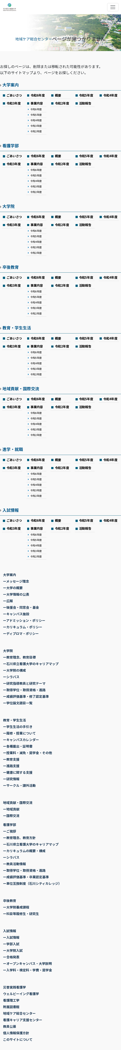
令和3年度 (14, 103)
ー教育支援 (11, 759)
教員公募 (9, 1026)
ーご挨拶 (9, 831)
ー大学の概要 (13, 587)
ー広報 (8, 600)
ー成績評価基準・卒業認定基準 (26, 876)
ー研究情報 (11, 778)
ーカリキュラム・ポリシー (22, 626)
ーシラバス (11, 676)
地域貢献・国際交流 (20, 388)
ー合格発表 (11, 956)
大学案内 (10, 85)
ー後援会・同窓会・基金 (21, 607)
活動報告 (85, 103)
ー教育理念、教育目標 (19, 657)
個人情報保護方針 (16, 1032)
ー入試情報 (11, 937)
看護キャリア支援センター (22, 1019)
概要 (58, 95)
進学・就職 (12, 449)
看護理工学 (11, 1000)
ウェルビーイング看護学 (21, 993)
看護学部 (10, 145)
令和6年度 (38, 95)
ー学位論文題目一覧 (17, 702)
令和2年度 (36, 131)
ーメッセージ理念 (16, 581)
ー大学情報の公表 (16, 594)
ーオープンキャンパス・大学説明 (27, 963)
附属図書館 (11, 1006)
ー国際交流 (11, 815)
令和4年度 (110, 95)
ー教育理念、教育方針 (19, 837)
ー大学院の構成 (14, 670)
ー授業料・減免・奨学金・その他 (27, 752)
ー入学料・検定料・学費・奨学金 (27, 970)
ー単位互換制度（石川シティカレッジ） (32, 883)
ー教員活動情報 (14, 863)
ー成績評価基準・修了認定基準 (26, 696)
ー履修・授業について (19, 733)
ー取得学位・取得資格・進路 (24, 689)
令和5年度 (86, 95)
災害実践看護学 (14, 987)
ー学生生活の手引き (17, 726)
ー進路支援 (11, 765)
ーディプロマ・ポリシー (21, 633)
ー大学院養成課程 (16, 907)
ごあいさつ (14, 95)
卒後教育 (10, 267)
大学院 (8, 206)
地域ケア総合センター (33, 38)
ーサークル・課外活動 (19, 785)
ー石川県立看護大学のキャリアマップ (31, 663)
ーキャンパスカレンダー (21, 739)
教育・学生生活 (16, 328)
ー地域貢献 (11, 809)
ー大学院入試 (13, 950)
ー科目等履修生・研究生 (21, 913)
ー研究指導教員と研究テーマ (24, 683)
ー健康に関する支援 (17, 772)
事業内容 (37, 103)
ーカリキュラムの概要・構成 (24, 850)
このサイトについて (17, 1039)
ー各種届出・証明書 (17, 746)
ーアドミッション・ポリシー (24, 620)
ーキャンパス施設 (16, 613)
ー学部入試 (11, 943)
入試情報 (10, 510)
